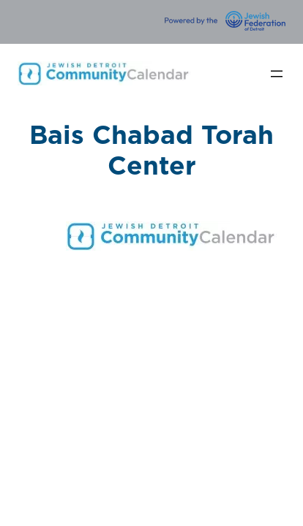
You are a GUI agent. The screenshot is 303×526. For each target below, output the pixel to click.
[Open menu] (276, 74)
